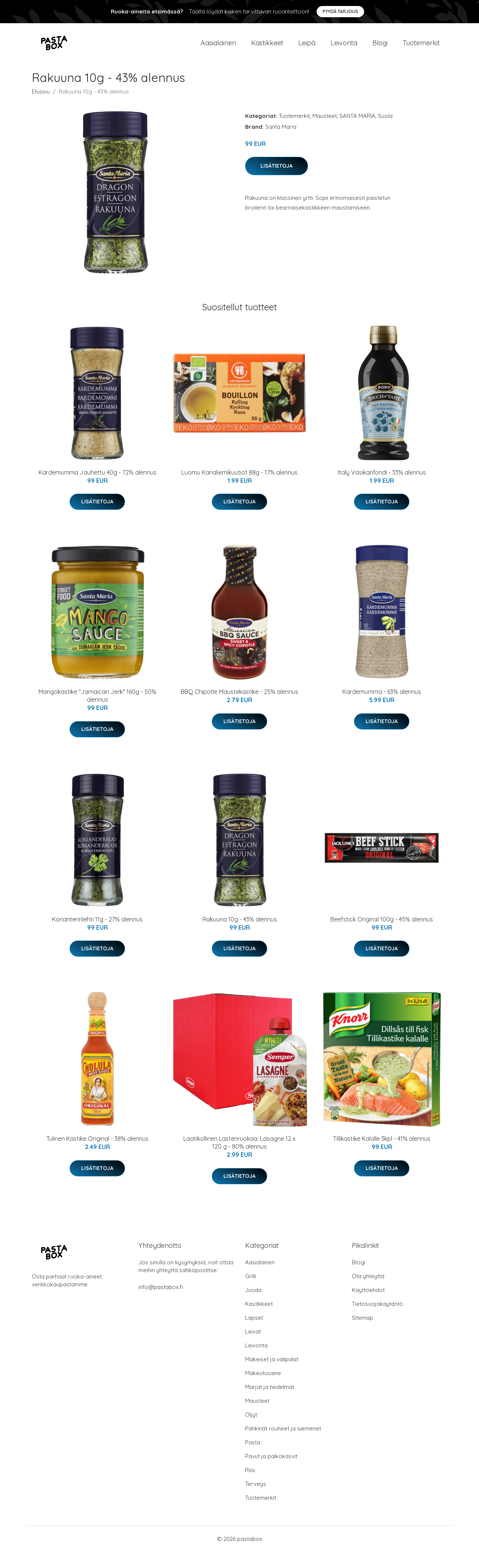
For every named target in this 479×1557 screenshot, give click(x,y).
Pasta (252, 1447)
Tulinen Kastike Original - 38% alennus (97, 1144)
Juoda (253, 1295)
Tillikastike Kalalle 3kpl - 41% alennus (381, 1144)
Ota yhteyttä (368, 1281)
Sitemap (362, 1322)
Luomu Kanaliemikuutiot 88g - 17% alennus (239, 477)
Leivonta (343, 45)
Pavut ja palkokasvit (271, 1461)
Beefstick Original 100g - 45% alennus (381, 924)
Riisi (250, 1475)
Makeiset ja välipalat (271, 1364)
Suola (385, 121)
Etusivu (41, 96)
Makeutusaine (263, 1378)
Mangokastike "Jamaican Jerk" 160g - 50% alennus (97, 701)
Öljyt (251, 1419)
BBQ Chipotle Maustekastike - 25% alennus (239, 697)
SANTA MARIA (357, 121)
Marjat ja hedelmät (269, 1392)
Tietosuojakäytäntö (377, 1309)
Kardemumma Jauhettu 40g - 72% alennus (97, 477)
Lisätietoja (276, 171)
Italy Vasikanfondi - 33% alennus (382, 477)
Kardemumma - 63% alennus (381, 697)
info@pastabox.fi (160, 1292)
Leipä (306, 45)
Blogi (380, 45)
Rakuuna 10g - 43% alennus (239, 924)
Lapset (254, 1322)
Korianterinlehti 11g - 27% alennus (97, 924)
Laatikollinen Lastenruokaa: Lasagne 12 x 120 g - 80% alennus (239, 1147)
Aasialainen (218, 45)
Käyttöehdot (368, 1295)
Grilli (250, 1281)
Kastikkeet (267, 45)
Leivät (253, 1336)
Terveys (255, 1489)
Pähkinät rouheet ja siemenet (283, 1433)
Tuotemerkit (421, 45)
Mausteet (324, 121)
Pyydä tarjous (340, 11)
